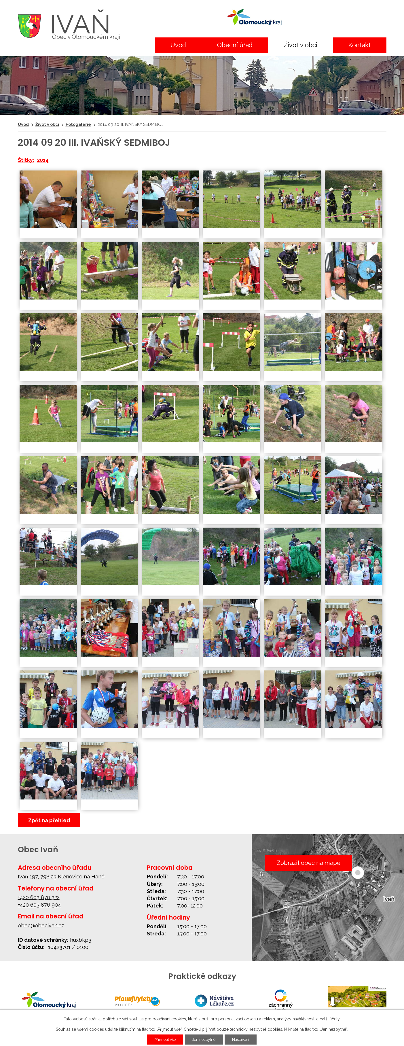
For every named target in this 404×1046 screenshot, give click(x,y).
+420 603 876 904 (39, 905)
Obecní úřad (235, 45)
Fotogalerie (78, 124)
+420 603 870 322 (39, 897)
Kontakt (359, 45)
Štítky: (26, 160)
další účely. (330, 1019)
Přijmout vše (162, 1039)
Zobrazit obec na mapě (307, 863)
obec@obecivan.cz (41, 925)
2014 (43, 160)
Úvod (178, 45)
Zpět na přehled (49, 820)
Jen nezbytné (204, 1039)
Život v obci (300, 45)
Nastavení (244, 1039)
